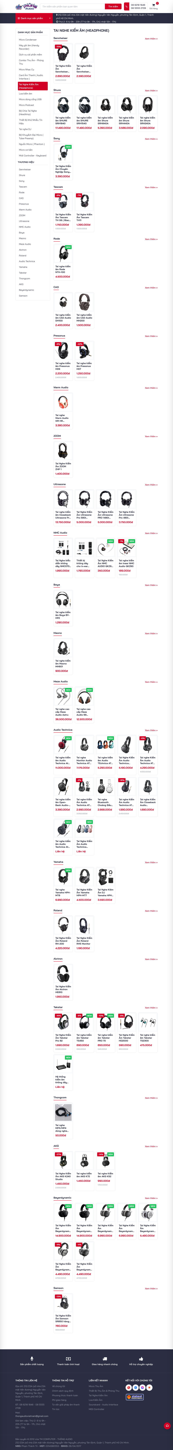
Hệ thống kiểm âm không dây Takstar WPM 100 (62, 1082)
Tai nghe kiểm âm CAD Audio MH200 (84, 317)
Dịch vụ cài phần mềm (30, 54)
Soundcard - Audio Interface (103, 1404)
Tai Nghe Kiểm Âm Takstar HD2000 (126, 1037)
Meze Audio (25, 244)
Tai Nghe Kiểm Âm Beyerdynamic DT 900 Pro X (106, 1229)
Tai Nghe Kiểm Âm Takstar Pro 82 (63, 1037)
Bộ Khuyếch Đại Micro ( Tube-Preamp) (31, 136)
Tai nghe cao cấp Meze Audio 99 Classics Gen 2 (84, 715)
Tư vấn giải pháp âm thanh (66, 1404)
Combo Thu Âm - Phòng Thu (31, 62)
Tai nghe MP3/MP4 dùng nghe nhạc (61, 1129)
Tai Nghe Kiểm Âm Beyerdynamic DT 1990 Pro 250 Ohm (84, 1231)
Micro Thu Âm (96, 1386)
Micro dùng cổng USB (30, 99)
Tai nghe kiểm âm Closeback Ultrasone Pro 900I (63, 516)
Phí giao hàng (59, 1400)
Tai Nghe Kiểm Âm (98, 1395)
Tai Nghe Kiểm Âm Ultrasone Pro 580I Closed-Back (84, 516)
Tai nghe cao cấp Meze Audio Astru (62, 712)
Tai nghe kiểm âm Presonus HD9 (63, 366)
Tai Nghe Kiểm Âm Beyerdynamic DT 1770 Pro (63, 1229)
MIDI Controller (96, 1409)
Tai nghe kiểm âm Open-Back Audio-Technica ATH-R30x (63, 805)
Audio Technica (27, 261)
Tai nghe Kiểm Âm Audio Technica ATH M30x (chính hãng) (126, 805)
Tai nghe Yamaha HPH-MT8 (63, 892)
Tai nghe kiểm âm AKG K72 (84, 1175)
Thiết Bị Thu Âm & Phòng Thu (104, 1390)
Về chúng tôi (58, 1386)
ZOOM (22, 215)
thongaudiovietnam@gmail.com (31, 1416)
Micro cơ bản (26, 149)
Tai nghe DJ (25, 129)
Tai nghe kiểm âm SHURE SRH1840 (63, 120)
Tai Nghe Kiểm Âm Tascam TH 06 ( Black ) (63, 218)
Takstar (23, 272)
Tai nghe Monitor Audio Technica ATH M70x (84, 762)
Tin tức (55, 1409)
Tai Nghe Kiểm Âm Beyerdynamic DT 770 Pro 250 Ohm (84, 1269)
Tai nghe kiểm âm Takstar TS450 (84, 1037)
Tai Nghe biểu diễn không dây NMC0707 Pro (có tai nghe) (63, 566)
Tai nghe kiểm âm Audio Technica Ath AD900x (63, 845)
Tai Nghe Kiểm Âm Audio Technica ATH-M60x (126, 762)
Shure (22, 175)
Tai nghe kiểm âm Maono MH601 (63, 663)
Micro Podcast (26, 105)
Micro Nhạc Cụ (26, 69)
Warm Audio (25, 209)
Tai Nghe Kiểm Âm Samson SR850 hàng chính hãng (63, 1320)
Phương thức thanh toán (65, 1395)
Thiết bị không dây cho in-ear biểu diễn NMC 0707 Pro (84, 566)
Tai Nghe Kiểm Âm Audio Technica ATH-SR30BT (84, 845)
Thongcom (24, 278)
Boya (22, 232)
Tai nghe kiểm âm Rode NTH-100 (63, 269)
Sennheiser (25, 169)
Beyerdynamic (26, 289)
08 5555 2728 (138, 8)
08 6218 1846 (138, 4)
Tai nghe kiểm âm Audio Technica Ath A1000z (63, 762)
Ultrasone (24, 221)
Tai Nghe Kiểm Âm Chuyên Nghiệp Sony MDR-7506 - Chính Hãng (63, 172)
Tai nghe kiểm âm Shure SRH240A (147, 120)
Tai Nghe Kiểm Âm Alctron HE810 (63, 989)
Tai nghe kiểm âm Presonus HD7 (84, 366)
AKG (21, 284)
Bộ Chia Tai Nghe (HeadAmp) (28, 112)
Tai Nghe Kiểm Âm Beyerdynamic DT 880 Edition (148, 1231)
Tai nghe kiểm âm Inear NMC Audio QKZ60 (126, 563)
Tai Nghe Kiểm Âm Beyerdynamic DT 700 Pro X (127, 1229)
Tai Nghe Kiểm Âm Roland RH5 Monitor (84, 940)
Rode (22, 192)
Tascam (23, 186)
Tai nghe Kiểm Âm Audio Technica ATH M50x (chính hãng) (147, 763)
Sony (21, 180)
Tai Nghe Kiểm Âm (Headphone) (29, 86)
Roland (22, 255)
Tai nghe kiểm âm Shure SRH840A (105, 120)
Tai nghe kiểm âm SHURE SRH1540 (84, 120)
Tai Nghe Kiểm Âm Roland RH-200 (63, 940)
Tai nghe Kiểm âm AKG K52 (105, 1175)
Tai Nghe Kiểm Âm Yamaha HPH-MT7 (84, 892)
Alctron (23, 249)
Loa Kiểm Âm (95, 1400)
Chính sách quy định (63, 1390)
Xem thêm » (151, 38)
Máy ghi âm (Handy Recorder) (29, 47)
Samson (23, 295)
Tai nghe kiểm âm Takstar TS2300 (147, 1037)
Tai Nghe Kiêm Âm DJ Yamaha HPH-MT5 (105, 894)
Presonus (24, 203)
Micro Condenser (28, 39)
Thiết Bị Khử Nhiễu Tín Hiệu (30, 121)
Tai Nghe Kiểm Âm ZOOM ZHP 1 (63, 466)
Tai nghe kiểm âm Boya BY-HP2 (63, 615)
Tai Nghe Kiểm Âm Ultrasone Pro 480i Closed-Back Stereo (126, 517)
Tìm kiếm (113, 6)
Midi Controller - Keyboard (32, 155)
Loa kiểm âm (25, 93)
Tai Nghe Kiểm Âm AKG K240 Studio (63, 1176)
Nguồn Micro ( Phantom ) (32, 144)
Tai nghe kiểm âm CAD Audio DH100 (63, 317)
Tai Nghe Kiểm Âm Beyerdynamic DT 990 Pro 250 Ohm (63, 1269)
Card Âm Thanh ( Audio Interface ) (31, 77)
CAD (21, 198)
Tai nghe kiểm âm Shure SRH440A (126, 120)
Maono (22, 238)
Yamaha (23, 267)
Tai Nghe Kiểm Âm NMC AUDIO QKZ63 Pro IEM (105, 564)
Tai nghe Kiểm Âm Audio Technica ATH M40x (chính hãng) (84, 805)
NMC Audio (25, 226)
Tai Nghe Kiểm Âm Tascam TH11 (84, 217)
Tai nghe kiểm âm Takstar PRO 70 (105, 1037)
